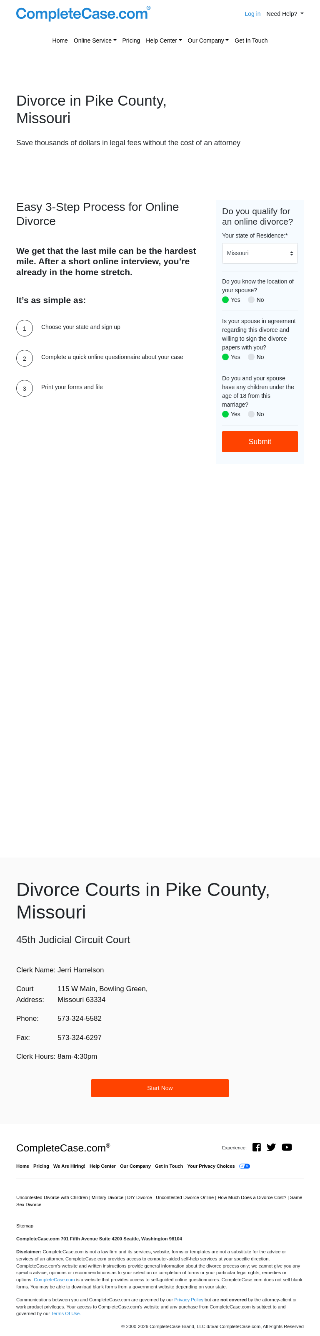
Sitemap (24, 1225)
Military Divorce (108, 1197)
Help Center (161, 40)
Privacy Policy (188, 1299)
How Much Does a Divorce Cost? (253, 1197)
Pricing (131, 40)
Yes (235, 299)
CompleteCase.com (63, 1148)
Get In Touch (251, 40)
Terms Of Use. (66, 1313)
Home (60, 40)
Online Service (93, 40)
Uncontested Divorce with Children (52, 1197)
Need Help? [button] (283, 13)
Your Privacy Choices (211, 1166)
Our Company (206, 40)
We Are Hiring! (69, 1166)
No (260, 299)
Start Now (159, 1088)
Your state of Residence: (255, 235)
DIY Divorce (140, 1197)
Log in (252, 13)
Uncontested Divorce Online (185, 1197)
